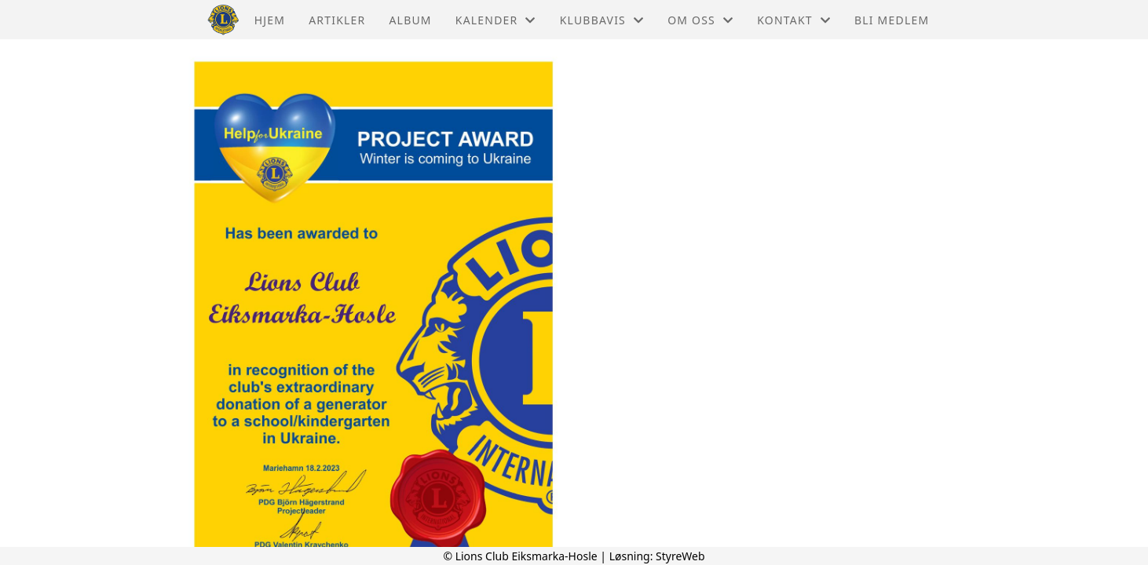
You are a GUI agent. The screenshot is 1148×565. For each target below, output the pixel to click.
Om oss (700, 20)
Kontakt (794, 20)
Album (410, 20)
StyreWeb (680, 556)
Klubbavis (602, 20)
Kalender (495, 20)
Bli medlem (891, 20)
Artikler (337, 20)
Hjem (269, 20)
